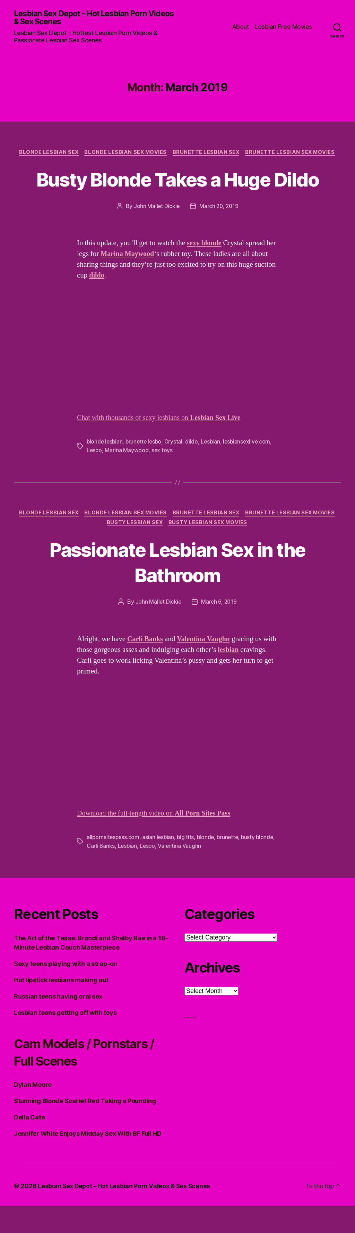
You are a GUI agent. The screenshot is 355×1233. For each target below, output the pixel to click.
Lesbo (95, 476)
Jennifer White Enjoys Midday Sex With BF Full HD (88, 1161)
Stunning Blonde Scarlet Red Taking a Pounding (85, 1128)
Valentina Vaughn (202, 873)
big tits (187, 864)
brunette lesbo (145, 468)
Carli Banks (121, 873)
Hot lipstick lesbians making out (61, 1007)
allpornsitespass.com (113, 864)
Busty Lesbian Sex (134, 550)
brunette (230, 864)
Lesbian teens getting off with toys (65, 1040)
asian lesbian (159, 864)
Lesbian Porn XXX (190, 1045)
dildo (194, 468)
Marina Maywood (127, 476)
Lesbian (214, 468)
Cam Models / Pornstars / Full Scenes (89, 1079)
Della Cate (29, 1144)
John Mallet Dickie (156, 232)
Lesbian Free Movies (283, 27)
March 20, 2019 (219, 232)
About (240, 27)
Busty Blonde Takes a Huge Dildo (177, 192)
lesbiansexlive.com (251, 468)
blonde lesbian (105, 468)
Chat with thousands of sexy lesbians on (162, 444)
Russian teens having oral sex (58, 1023)
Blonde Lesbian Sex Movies (125, 153)
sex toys (163, 476)
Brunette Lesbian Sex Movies (293, 153)
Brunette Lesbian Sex (207, 153)
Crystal (176, 468)
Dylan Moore (33, 1112)
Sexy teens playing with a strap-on (66, 991)
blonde (207, 864)
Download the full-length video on (157, 841)
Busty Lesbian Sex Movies (209, 550)
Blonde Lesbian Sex (47, 153)
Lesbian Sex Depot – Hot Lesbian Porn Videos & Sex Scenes (125, 1213)
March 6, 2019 (219, 629)
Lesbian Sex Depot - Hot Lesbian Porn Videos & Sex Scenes (86, 18)
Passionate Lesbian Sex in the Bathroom (177, 589)
